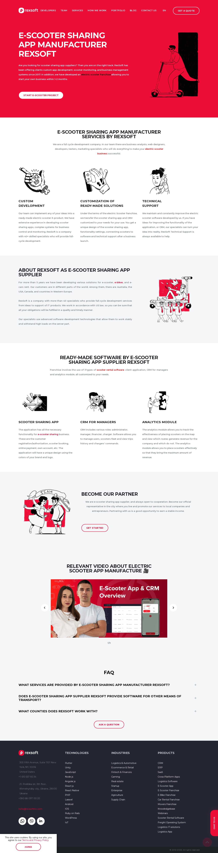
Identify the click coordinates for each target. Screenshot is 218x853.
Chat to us (214, 823)
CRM (160, 763)
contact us (148, 10)
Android (69, 804)
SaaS (160, 772)
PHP (67, 795)
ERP (160, 767)
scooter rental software (110, 370)
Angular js (70, 781)
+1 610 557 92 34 (27, 776)
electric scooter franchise (96, 74)
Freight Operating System (172, 822)
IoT (66, 822)
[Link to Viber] (31, 821)
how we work (97, 10)
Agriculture (117, 795)
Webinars (163, 813)
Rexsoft (28, 753)
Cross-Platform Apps (169, 776)
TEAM (64, 10)
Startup (115, 786)
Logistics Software (168, 781)
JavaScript (70, 772)
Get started (94, 528)
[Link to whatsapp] (22, 821)
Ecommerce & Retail (122, 767)
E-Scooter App (165, 786)
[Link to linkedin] (41, 821)
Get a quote (186, 10)
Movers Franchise (167, 804)
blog (133, 10)
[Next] (173, 608)
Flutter (68, 763)
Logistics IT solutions (169, 827)
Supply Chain (118, 799)
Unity (68, 767)
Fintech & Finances (121, 772)
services (77, 10)
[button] (109, 685)
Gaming (115, 776)
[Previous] (45, 608)
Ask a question (109, 724)
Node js (69, 776)
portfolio (118, 10)
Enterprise (116, 790)
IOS (67, 808)
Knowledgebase (166, 808)
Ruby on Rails (72, 813)
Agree (28, 847)
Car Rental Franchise (169, 799)
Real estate (117, 781)
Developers (48, 10)
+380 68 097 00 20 (29, 798)
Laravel (69, 799)
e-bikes (119, 282)
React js (69, 786)
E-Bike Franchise (167, 795)
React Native (72, 790)
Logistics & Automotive (123, 763)
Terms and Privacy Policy (35, 840)
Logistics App (165, 831)
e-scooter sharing (48, 434)
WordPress (71, 817)
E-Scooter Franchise (168, 790)
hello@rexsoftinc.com (30, 809)
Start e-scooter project (41, 95)
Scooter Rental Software (171, 817)
